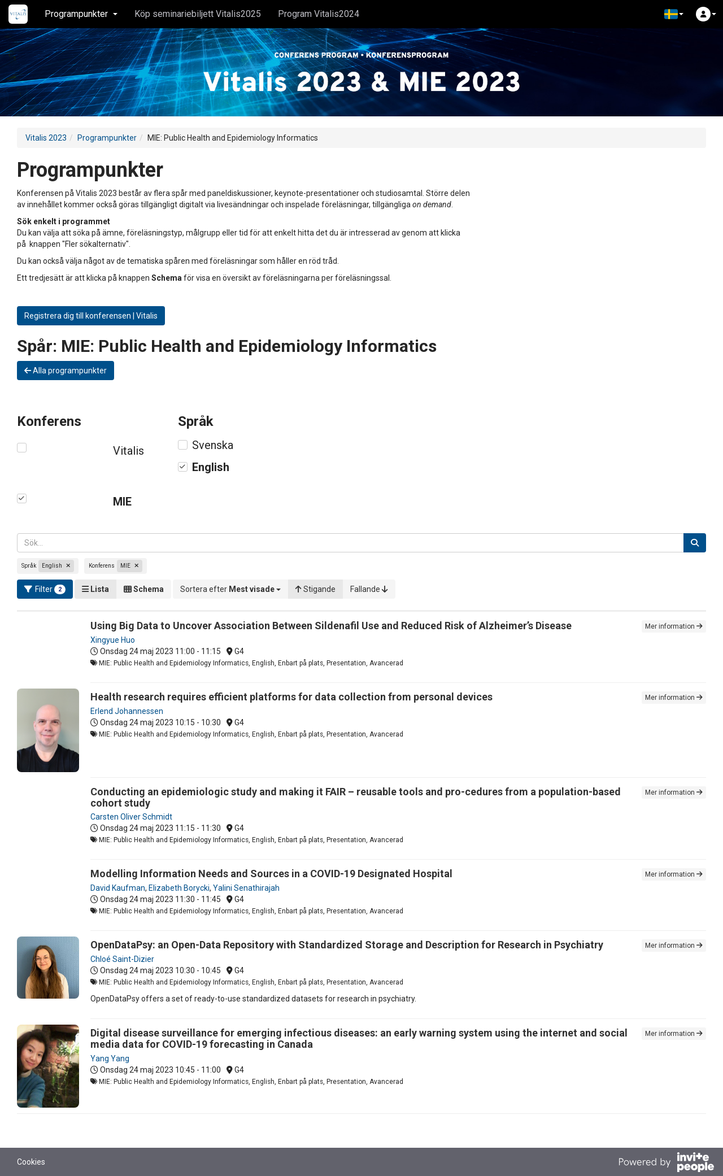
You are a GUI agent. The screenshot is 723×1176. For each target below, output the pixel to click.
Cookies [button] (31, 1161)
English (210, 467)
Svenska (212, 445)
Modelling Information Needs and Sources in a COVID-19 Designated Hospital (271, 873)
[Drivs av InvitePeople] (666, 1163)
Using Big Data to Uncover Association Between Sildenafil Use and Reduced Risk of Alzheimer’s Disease (331, 625)
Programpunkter (107, 137)
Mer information (674, 626)
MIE (122, 501)
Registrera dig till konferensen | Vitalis (91, 315)
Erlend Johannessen (126, 711)
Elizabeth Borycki (179, 887)
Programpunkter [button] (81, 13)
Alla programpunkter (65, 370)
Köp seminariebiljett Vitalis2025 (197, 13)
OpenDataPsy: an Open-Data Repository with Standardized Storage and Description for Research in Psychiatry (346, 945)
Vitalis (128, 451)
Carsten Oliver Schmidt (131, 816)
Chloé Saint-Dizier (122, 959)
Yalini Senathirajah (246, 887)
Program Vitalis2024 (318, 13)
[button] (674, 14)
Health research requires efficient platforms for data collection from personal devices (291, 697)
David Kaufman (117, 887)
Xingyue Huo (112, 639)
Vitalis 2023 (46, 137)
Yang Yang (109, 1058)
